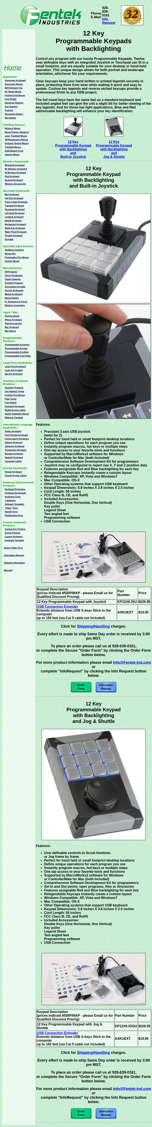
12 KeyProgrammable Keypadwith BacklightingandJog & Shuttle (114, 149)
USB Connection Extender (57, 606)
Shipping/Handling (93, 626)
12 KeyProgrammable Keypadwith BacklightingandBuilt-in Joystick (73, 149)
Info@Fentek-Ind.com (132, 662)
